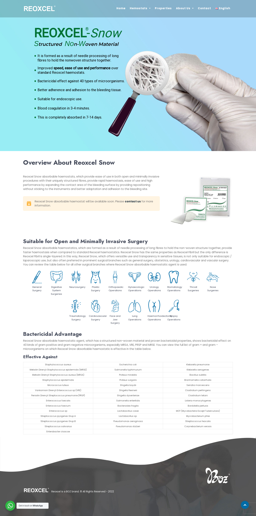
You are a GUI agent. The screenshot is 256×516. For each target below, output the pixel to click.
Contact (204, 8)
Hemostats (138, 8)
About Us (183, 8)
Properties (163, 8)
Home (121, 8)
